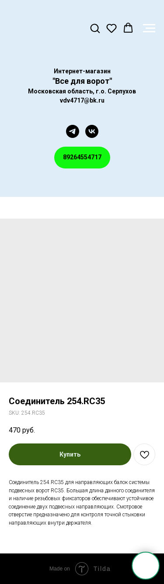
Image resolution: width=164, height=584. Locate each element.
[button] (95, 28)
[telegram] (72, 131)
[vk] (91, 131)
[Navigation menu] (149, 28)
